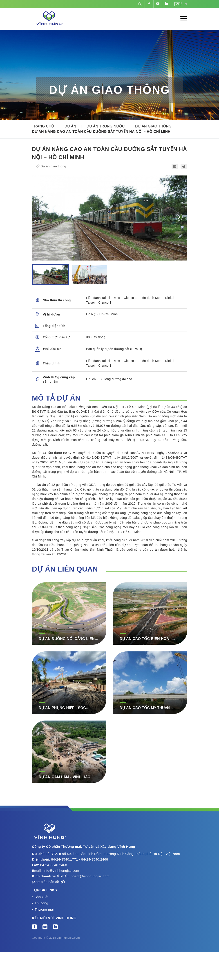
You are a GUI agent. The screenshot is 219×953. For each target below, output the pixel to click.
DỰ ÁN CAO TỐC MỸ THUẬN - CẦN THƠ (146, 708)
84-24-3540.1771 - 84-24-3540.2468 (79, 859)
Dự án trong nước (106, 126)
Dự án (70, 126)
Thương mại (44, 910)
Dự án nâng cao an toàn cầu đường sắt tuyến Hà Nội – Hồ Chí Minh (101, 132)
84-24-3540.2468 (53, 865)
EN (185, 4)
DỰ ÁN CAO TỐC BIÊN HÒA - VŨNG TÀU (145, 639)
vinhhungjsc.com (68, 938)
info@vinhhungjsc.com (61, 870)
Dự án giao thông (153, 126)
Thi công (41, 903)
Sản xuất (41, 897)
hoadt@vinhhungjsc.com (90, 876)
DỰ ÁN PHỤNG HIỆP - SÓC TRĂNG (62, 708)
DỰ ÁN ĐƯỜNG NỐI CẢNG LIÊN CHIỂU (67, 639)
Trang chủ (43, 126)
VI (177, 4)
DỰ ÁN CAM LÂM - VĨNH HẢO (64, 777)
